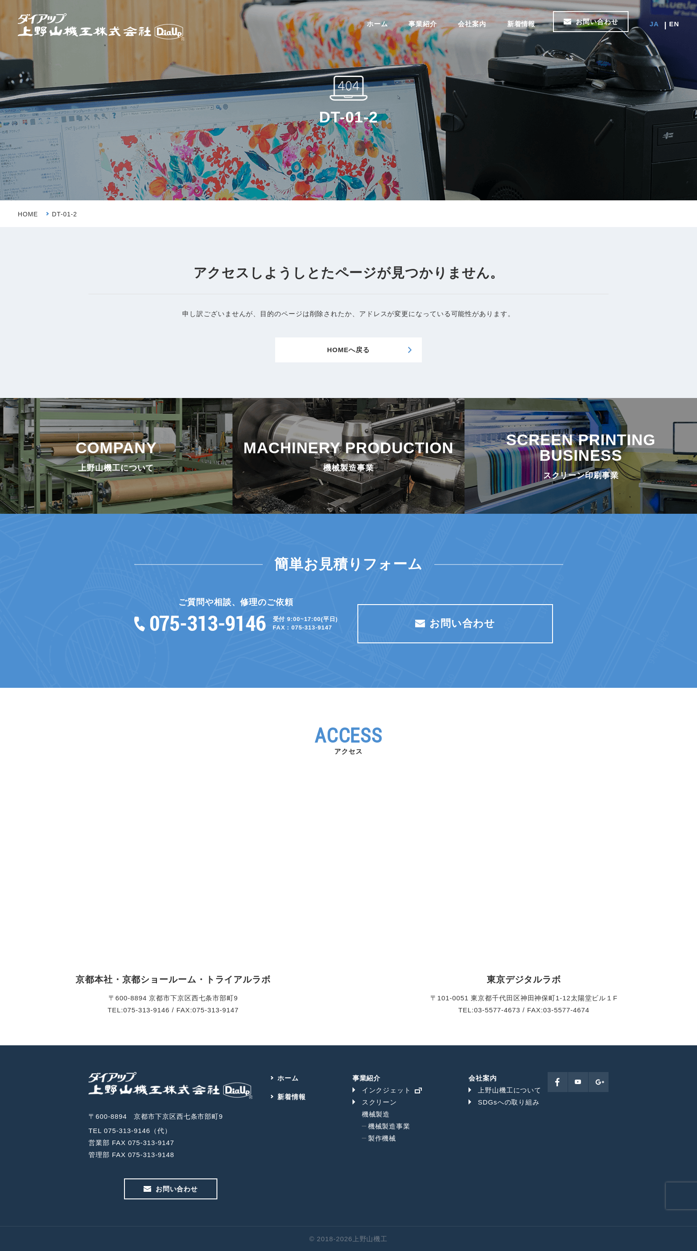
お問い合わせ (597, 21)
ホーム (377, 24)
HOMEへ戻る (348, 349)
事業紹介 (423, 24)
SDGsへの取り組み (509, 1102)
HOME (28, 214)
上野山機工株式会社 (101, 27)
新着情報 (521, 24)
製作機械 (382, 1138)
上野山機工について (509, 1090)
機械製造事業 (389, 1126)
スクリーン (379, 1102)
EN (674, 24)
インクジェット (386, 1090)
